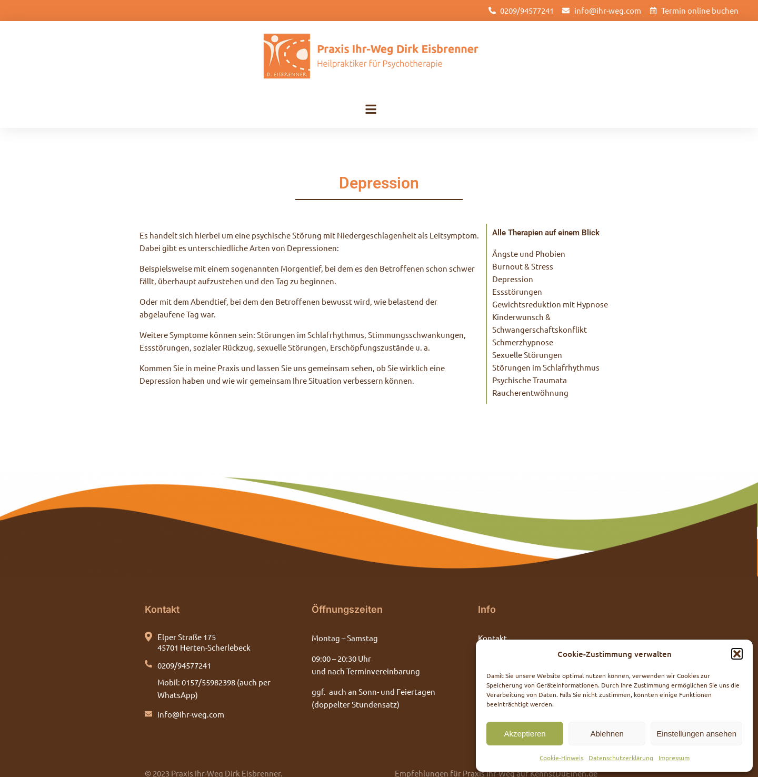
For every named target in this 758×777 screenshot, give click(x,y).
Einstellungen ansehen (696, 733)
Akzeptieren (524, 733)
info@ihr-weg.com (190, 698)
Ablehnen (606, 733)
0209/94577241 (184, 649)
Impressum (674, 757)
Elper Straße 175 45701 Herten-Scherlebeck (204, 626)
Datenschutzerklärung (621, 757)
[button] (737, 654)
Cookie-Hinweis (561, 757)
